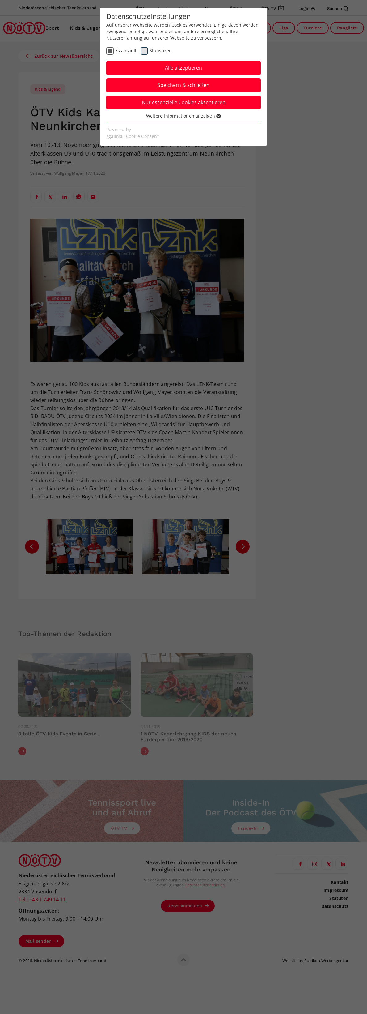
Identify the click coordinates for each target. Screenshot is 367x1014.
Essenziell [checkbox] (125, 50)
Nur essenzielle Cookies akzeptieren (184, 102)
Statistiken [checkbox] (161, 50)
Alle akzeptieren (183, 67)
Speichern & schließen (183, 85)
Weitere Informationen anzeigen (183, 116)
